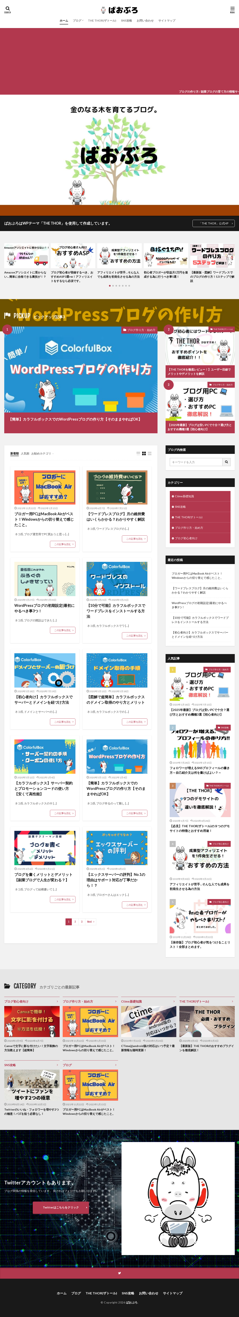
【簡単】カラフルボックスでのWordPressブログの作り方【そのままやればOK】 (75, 419)
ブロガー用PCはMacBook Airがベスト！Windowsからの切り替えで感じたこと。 (44, 519)
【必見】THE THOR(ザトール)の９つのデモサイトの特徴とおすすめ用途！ (200, 828)
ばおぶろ (132, 1302)
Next (89, 921)
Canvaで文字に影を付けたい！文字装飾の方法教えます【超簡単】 (31, 1048)
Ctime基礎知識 (184, 496)
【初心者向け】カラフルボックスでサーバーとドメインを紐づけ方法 (43, 700)
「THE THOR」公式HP (213, 223)
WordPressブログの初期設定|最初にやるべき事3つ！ (44, 608)
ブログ (77, 20)
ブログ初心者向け (186, 538)
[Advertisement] (119, 58)
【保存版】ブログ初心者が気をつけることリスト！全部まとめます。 (200, 944)
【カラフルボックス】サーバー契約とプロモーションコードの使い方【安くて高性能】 (43, 788)
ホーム (64, 20)
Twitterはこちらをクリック (61, 1207)
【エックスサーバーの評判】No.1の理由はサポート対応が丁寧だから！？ (116, 880)
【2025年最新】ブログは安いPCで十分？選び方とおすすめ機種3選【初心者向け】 (200, 427)
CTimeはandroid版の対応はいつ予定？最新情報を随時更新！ (148, 1048)
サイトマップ (166, 20)
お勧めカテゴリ (41, 453)
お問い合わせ (145, 20)
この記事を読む (62, 544)
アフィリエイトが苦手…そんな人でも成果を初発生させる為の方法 (118, 274)
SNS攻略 (126, 20)
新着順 (14, 453)
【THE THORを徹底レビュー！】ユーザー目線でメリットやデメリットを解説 (199, 371)
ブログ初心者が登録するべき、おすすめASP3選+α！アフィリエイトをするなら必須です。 (72, 277)
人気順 (25, 453)
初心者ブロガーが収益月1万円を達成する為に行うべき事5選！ (166, 274)
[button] (8, 258)
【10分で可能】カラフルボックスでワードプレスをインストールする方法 (116, 611)
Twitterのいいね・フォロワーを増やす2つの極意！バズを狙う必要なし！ (31, 1111)
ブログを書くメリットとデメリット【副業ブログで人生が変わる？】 (43, 877)
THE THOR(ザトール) (102, 20)
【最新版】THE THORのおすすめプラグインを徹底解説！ (206, 1048)
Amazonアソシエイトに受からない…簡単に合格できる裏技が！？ (25, 274)
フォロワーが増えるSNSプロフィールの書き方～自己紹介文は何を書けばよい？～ (200, 770)
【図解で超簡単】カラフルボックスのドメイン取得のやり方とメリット (116, 700)
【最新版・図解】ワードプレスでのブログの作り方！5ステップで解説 (212, 277)
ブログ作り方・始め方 (141, 330)
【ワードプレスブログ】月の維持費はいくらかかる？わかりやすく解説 (116, 516)
